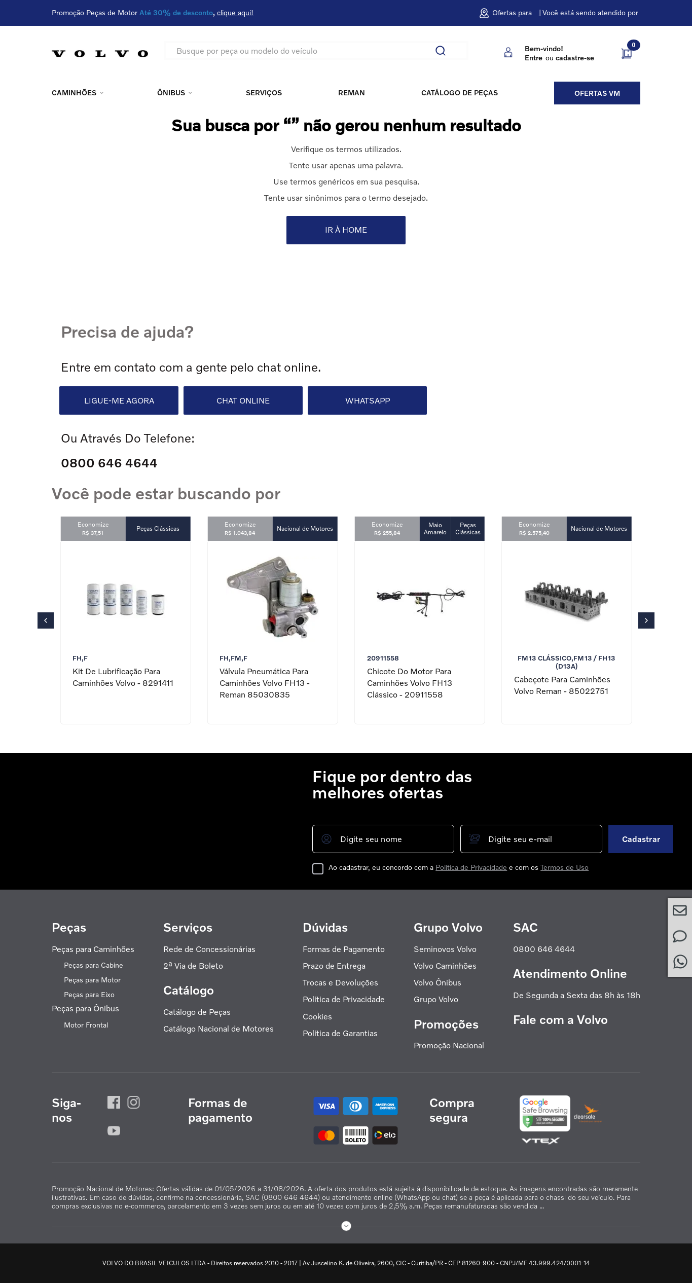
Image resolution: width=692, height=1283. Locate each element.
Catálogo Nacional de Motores (218, 1029)
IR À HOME (346, 230)
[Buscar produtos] (444, 50)
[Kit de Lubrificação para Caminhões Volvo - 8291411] (125, 632)
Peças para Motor (92, 980)
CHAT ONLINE (243, 400)
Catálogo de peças (459, 93)
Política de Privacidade (471, 867)
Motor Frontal (86, 1025)
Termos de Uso (564, 867)
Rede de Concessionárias (209, 949)
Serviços (264, 93)
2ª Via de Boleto (193, 966)
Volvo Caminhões (445, 966)
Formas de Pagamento (344, 949)
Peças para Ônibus (85, 1008)
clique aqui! (235, 13)
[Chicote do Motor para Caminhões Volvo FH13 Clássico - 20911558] (419, 632)
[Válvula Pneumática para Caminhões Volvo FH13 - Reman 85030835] (272, 632)
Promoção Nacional (449, 1045)
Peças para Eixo (89, 995)
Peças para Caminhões (93, 949)
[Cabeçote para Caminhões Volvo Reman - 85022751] (566, 632)
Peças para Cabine (93, 965)
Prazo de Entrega (334, 966)
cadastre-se (575, 57)
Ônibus (171, 93)
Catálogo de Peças (197, 1012)
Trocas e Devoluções (340, 982)
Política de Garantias (340, 1033)
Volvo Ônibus (437, 982)
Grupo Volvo (436, 999)
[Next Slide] (646, 620)
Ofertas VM (597, 93)
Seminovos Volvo (445, 949)
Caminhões (74, 93)
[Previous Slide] (46, 620)
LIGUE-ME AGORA (119, 400)
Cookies (317, 1016)
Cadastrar (641, 839)
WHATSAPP (367, 400)
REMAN (351, 93)
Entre (533, 57)
